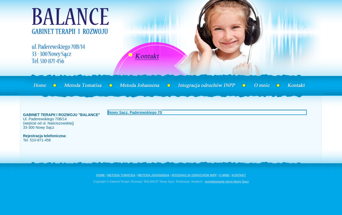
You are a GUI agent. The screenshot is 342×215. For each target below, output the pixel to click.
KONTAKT (239, 175)
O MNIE (224, 175)
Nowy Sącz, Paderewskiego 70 (135, 112)
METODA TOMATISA (121, 175)
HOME (100, 175)
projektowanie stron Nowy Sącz (227, 181)
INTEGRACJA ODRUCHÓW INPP (194, 175)
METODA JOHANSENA (153, 175)
